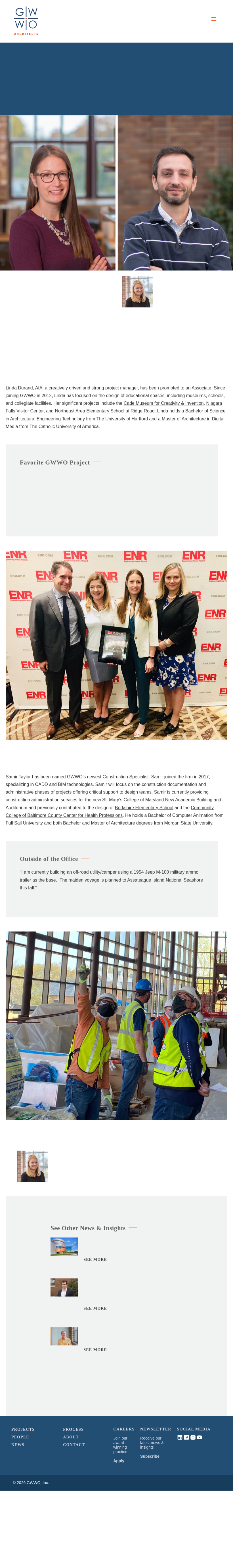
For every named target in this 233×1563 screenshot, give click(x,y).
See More (95, 1261)
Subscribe (149, 1456)
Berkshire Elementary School (144, 809)
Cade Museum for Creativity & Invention (164, 405)
